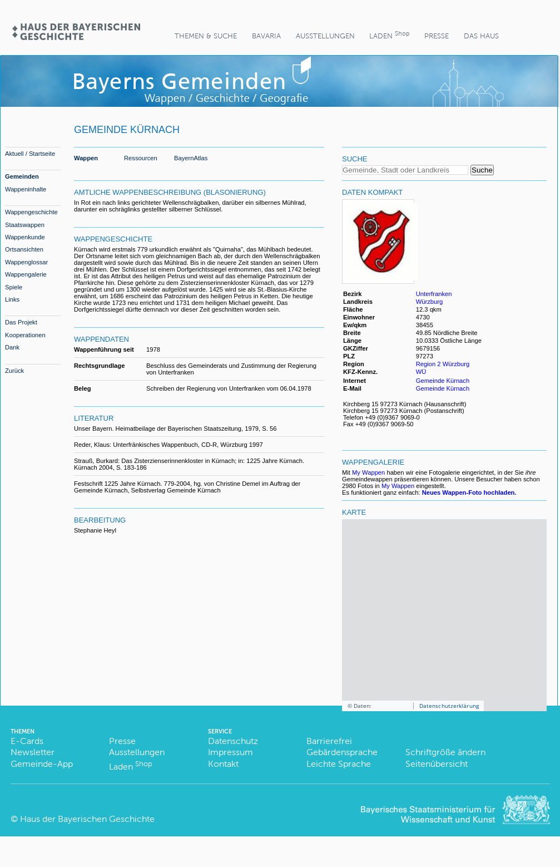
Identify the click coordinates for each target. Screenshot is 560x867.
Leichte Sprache (338, 764)
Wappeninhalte (25, 189)
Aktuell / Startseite (30, 153)
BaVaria (266, 36)
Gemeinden (22, 176)
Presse (436, 36)
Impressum (230, 752)
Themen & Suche (206, 36)
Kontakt (223, 764)
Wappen (86, 158)
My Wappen (368, 472)
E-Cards (27, 741)
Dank (12, 347)
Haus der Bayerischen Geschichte (87, 819)
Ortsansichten (24, 249)
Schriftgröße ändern (445, 752)
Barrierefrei (329, 741)
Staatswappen (24, 224)
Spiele (13, 287)
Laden (389, 34)
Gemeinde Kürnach (442, 380)
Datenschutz (233, 741)
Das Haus (481, 36)
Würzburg (429, 301)
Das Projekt (21, 322)
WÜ (421, 371)
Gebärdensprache (342, 752)
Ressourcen (140, 158)
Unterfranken (434, 293)
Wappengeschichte (31, 212)
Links (12, 299)
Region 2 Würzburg (442, 364)
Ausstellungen (325, 36)
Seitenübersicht (436, 764)
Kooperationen (25, 335)
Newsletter (32, 752)
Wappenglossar (26, 262)
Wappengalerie (26, 274)
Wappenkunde (25, 237)
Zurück (14, 370)
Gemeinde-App (42, 764)
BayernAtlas (190, 158)
